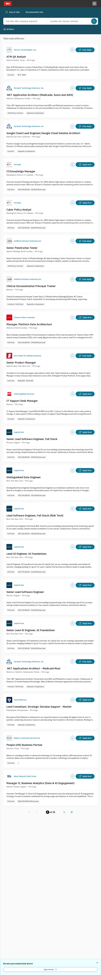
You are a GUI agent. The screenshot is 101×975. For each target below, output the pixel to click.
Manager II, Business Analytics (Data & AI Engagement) (40, 783)
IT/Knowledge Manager (20, 171)
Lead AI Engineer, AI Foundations (26, 553)
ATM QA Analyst (16, 56)
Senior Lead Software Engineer (25, 592)
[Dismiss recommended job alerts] (97, 962)
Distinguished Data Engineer (23, 477)
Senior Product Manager (21, 362)
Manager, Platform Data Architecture (29, 324)
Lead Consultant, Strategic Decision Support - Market (38, 706)
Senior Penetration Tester (22, 248)
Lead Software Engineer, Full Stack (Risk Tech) (34, 515)
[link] (29, 812)
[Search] (94, 21)
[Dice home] (7, 3)
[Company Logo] (9, 50)
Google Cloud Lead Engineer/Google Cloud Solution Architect (43, 133)
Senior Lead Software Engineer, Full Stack (31, 439)
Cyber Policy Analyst (18, 209)
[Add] (72, 49)
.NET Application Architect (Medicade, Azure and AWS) (39, 95)
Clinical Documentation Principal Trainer (31, 286)
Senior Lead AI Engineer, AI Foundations (30, 630)
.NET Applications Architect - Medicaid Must (33, 668)
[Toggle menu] (94, 3)
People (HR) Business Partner (24, 745)
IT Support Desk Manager (22, 401)
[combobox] (22, 21)
